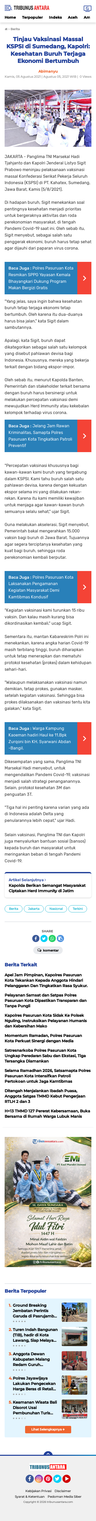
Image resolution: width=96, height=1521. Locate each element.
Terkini (78, 909)
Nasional (56, 909)
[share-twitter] (44, 938)
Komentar (48, 950)
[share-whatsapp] (52, 938)
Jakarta (33, 909)
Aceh (73, 17)
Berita (13, 909)
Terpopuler (32, 17)
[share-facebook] (35, 938)
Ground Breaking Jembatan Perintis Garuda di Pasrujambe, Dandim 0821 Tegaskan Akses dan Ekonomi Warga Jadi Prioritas (35, 1311)
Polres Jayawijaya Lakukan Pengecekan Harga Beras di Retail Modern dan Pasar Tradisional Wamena (34, 1384)
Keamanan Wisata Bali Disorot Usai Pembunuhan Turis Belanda (35, 1408)
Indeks (55, 17)
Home (10, 17)
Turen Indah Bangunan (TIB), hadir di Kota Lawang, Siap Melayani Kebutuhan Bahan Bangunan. (35, 1335)
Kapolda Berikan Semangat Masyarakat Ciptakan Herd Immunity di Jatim (47, 888)
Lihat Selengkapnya (48, 1429)
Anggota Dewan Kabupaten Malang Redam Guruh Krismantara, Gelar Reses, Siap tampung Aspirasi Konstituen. (33, 1359)
